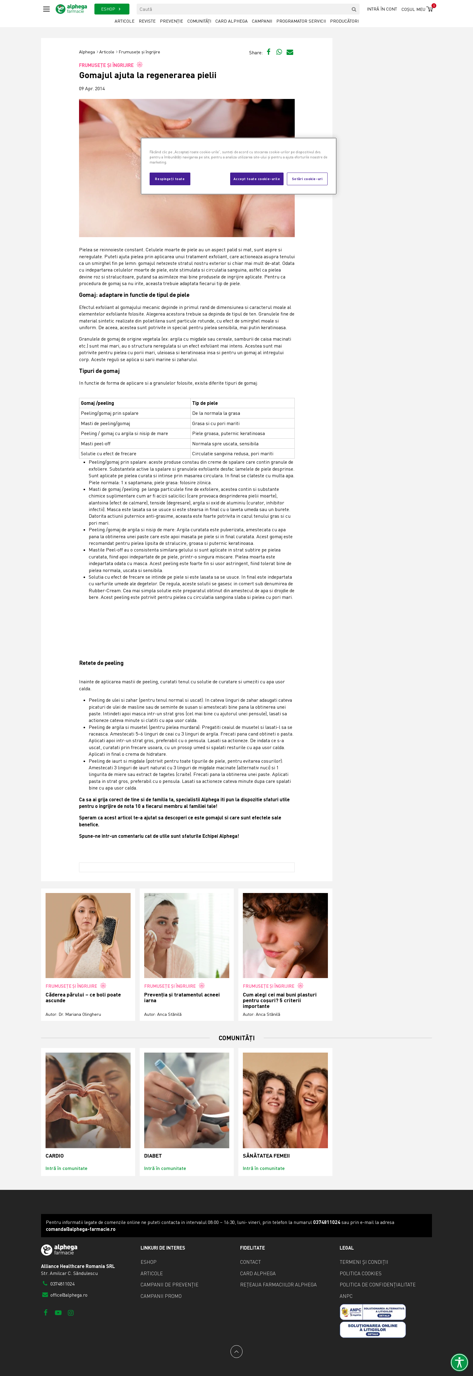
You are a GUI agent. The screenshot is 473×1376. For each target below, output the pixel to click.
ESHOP (111, 8)
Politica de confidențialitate (378, 1285)
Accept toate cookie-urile (256, 178)
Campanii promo (161, 1296)
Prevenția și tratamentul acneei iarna (182, 997)
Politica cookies (361, 1273)
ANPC (346, 1296)
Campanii (262, 21)
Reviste (147, 21)
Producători (344, 21)
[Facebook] (45, 1312)
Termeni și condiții (364, 1262)
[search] (354, 9)
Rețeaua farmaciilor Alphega (278, 1285)
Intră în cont (382, 8)
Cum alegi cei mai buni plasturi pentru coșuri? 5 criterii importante (280, 1000)
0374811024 (58, 1284)
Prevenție (171, 21)
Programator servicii (301, 21)
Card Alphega (231, 21)
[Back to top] (236, 1351)
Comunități (199, 21)
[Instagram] (70, 1312)
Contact (250, 1262)
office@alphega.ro (64, 1295)
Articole (125, 21)
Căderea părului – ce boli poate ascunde (83, 997)
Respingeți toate (170, 178)
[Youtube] (58, 1312)
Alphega (87, 51)
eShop (149, 1262)
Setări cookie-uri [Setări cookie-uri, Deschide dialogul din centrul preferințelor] (307, 178)
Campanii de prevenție (169, 1285)
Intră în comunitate (66, 1168)
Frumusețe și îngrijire (139, 51)
